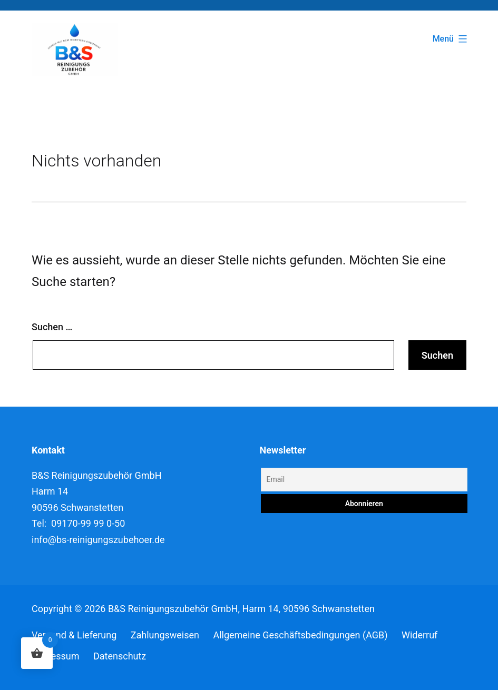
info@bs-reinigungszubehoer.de (98, 539)
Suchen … (52, 326)
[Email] (364, 480)
